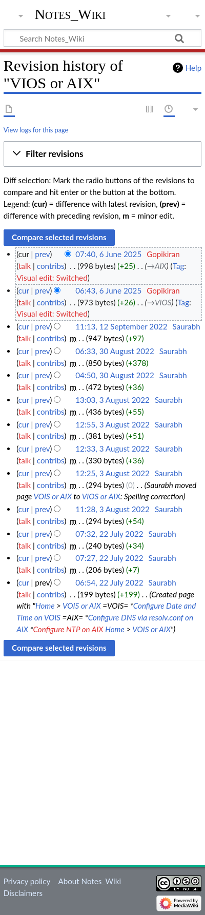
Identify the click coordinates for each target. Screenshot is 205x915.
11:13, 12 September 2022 (121, 326)
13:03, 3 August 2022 (112, 399)
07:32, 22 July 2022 (109, 533)
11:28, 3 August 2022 (112, 509)
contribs (50, 265)
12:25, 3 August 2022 (112, 473)
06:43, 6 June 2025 (108, 290)
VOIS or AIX (52, 496)
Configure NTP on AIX (68, 629)
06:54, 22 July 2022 (109, 582)
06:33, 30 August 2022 (114, 351)
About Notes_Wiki (89, 881)
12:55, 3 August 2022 (112, 424)
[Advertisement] (102, 762)
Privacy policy (27, 881)
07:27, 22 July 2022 (109, 557)
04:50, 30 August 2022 (114, 375)
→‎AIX (157, 265)
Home (45, 605)
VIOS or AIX (101, 496)
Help (193, 67)
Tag (178, 265)
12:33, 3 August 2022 (112, 448)
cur (23, 290)
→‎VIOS (159, 302)
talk (24, 265)
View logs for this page (36, 130)
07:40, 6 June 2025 (108, 254)
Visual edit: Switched (52, 277)
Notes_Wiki (70, 14)
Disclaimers (23, 893)
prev (42, 254)
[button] (102, 154)
